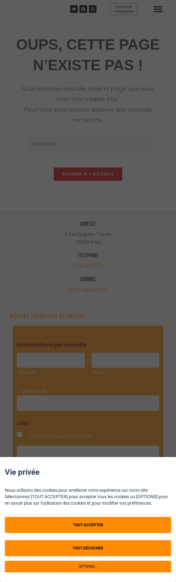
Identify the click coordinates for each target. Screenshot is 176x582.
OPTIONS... (88, 566)
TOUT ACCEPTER (88, 525)
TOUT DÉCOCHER (88, 548)
